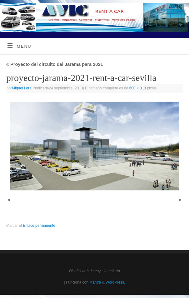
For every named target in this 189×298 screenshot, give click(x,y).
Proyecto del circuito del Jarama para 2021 (54, 64)
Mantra (95, 282)
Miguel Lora (22, 88)
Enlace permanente (39, 225)
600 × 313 (137, 88)
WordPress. (115, 282)
